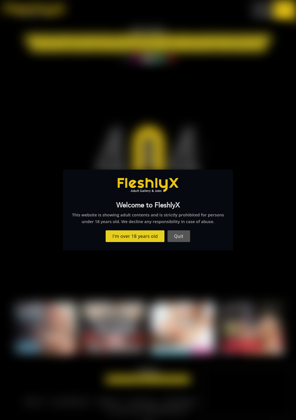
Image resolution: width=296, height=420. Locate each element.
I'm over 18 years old (135, 236)
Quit (179, 236)
